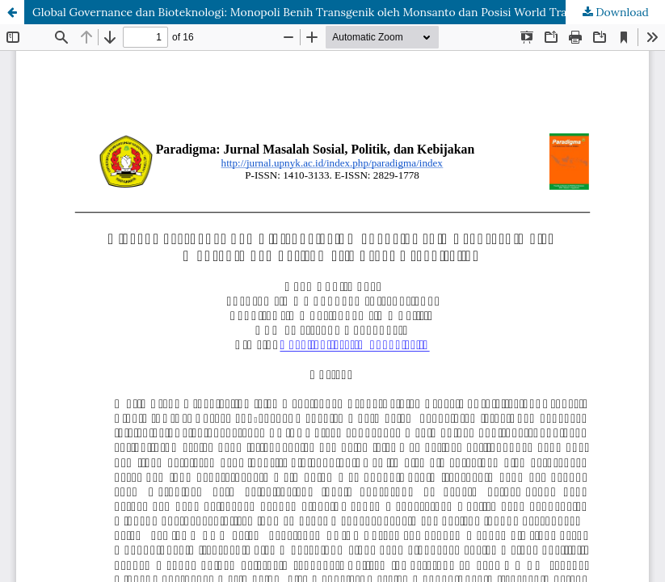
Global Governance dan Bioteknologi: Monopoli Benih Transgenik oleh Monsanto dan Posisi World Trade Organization (341, 12)
